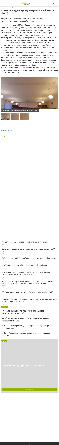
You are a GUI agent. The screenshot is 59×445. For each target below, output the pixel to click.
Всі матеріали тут (29, 389)
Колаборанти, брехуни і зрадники (23, 365)
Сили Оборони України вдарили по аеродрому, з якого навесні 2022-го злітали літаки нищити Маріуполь (29, 300)
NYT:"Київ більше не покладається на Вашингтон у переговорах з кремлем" (24, 312)
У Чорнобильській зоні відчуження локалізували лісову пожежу (26, 334)
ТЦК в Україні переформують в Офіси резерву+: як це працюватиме (25, 326)
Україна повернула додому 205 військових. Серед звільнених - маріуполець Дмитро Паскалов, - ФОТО (26, 273)
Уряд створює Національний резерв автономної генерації (24, 242)
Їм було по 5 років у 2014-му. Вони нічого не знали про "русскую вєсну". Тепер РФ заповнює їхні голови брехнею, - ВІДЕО (27, 282)
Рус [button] (53, 3)
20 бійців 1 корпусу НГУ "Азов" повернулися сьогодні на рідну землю (29, 258)
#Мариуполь (4, 130)
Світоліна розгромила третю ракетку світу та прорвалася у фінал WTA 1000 (29, 250)
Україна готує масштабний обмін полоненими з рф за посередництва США (25, 319)
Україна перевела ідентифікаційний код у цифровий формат (25, 265)
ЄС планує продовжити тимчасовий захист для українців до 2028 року (29, 292)
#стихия (10, 130)
